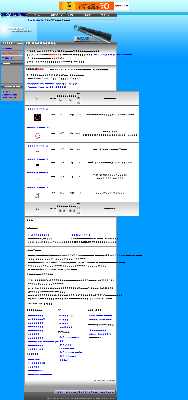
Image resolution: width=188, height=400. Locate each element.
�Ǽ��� (93, 392)
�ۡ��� (31, 20)
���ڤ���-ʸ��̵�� (100, 315)
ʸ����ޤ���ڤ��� (100, 319)
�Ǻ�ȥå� (39, 20)
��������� (98, 330)
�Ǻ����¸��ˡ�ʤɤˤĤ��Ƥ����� (113, 55)
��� (83, 392)
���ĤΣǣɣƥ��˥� (80, 235)
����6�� (36, 87)
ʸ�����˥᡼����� (7, 48)
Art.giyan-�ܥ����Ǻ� (100, 334)
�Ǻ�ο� (6, 92)
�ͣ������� (9, 95)
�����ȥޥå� (107, 392)
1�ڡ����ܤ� (35, 84)
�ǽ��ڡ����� (55, 87)
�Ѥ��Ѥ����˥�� (39, 235)
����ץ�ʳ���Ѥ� (38, 109)
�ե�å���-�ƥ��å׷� (70, 352)
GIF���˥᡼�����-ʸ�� (66, 315)
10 (38, 87)
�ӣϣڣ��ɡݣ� (9, 97)
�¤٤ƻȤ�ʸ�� (8, 58)
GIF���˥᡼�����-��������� (64, 319)
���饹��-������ (40, 374)
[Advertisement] (11, 74)
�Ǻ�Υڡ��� (72, 392)
